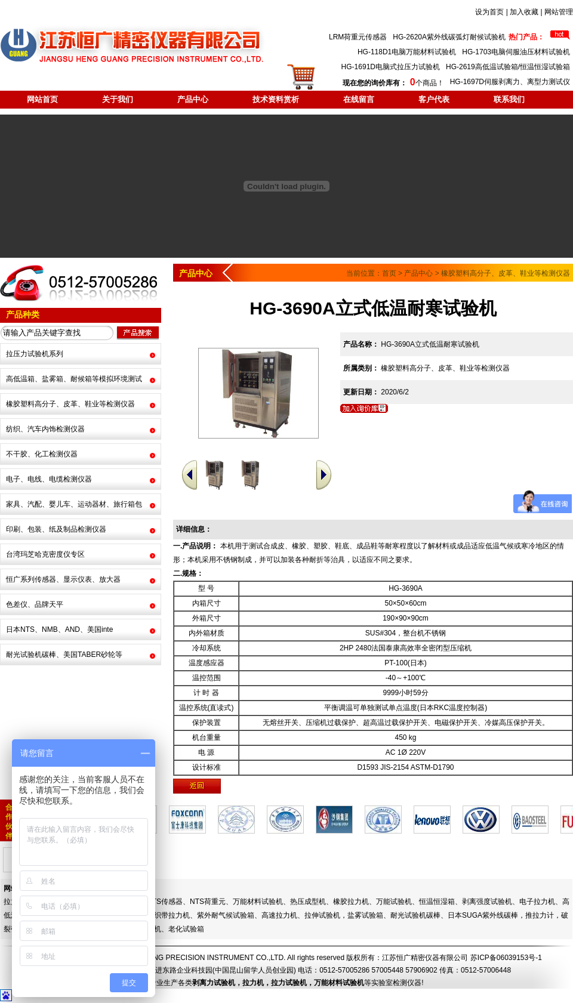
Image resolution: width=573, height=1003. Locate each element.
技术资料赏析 (275, 99)
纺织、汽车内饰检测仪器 (45, 429)
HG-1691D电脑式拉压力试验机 (390, 67)
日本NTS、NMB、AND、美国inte (59, 629)
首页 (389, 273)
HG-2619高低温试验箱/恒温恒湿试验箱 (508, 67)
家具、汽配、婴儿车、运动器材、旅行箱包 (74, 504)
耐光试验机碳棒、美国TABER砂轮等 (64, 654)
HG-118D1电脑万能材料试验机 (407, 52)
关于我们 (117, 99)
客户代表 (433, 99)
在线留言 (358, 99)
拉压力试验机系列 (34, 354)
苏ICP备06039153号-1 (506, 957)
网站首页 (42, 99)
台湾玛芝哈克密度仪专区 (45, 554)
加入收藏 (524, 12)
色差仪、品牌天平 (34, 604)
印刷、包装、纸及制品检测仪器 (56, 529)
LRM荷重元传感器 (358, 37)
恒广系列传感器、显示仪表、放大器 (63, 579)
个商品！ (393, 83)
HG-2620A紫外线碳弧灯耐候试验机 (449, 37)
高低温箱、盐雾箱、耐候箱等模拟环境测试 (74, 379)
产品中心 (192, 99)
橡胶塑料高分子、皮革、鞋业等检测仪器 (70, 404)
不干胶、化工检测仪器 (42, 454)
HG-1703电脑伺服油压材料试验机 (516, 52)
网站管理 (558, 12)
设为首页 (489, 12)
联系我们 (509, 99)
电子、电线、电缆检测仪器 (49, 479)
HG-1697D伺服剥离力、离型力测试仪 (510, 82)
